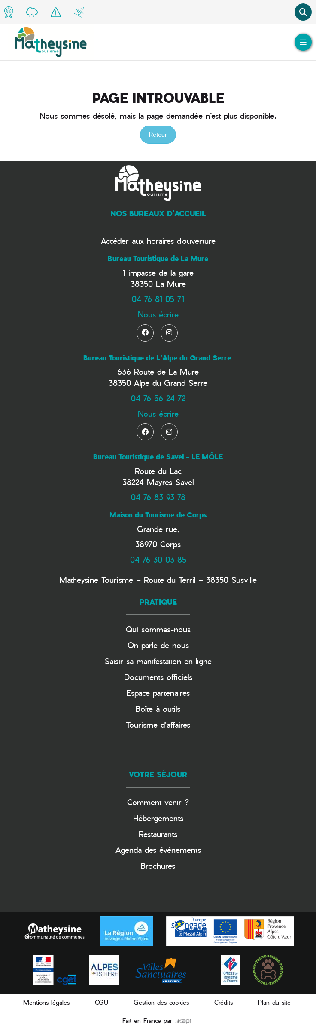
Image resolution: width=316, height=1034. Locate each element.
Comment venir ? (158, 801)
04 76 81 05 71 (158, 298)
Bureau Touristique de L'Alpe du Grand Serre (157, 358)
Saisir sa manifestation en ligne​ (158, 660)
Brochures (158, 865)
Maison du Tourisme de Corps (158, 515)
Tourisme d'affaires (158, 724)
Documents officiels (158, 676)
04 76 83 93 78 (158, 497)
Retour (158, 134)
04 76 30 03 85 (158, 559)
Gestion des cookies (161, 1002)
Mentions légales (46, 1002)
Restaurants (158, 833)
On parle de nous (158, 644)
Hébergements (158, 817)
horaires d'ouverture (181, 240)
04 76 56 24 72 (158, 398)
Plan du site (274, 1002)
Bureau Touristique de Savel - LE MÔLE (158, 457)
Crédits (223, 1002)
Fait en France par (156, 1020)
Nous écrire (158, 314)
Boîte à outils (158, 708)
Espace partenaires (158, 692)
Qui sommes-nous (158, 629)
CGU (101, 1002)
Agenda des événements (158, 849)
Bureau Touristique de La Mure (158, 258)
